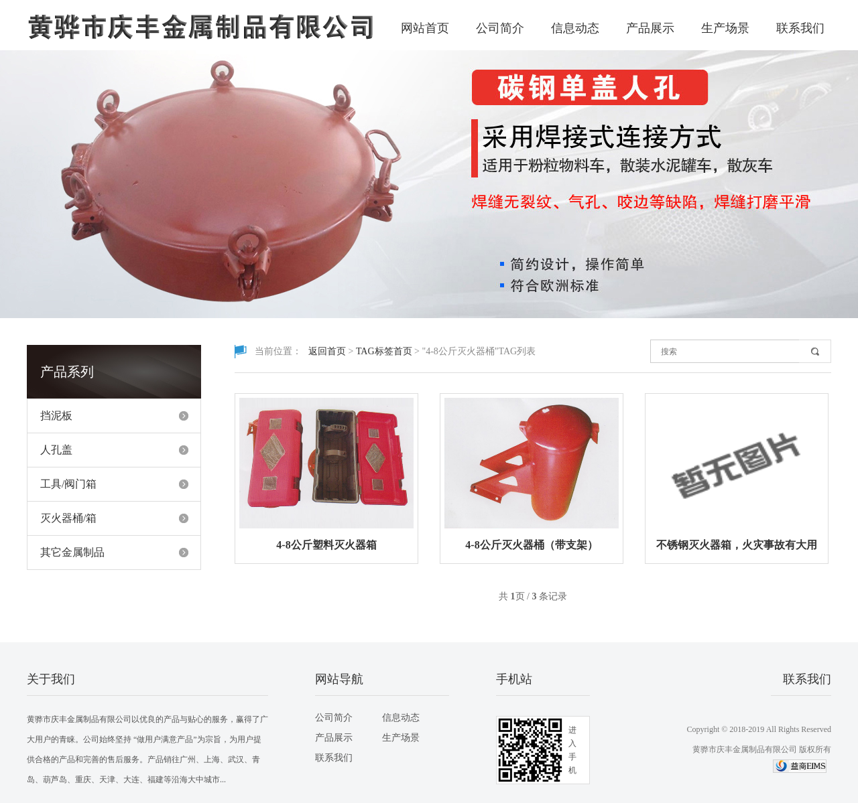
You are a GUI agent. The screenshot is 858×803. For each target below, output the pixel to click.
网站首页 (425, 28)
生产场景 (725, 28)
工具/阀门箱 (68, 484)
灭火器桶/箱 (68, 518)
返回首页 (327, 351)
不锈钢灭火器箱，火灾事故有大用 (736, 545)
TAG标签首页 (384, 351)
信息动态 (575, 28)
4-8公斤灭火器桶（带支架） (531, 545)
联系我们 (800, 28)
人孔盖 (56, 449)
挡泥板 (56, 415)
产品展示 (650, 28)
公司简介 (500, 28)
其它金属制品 (72, 552)
